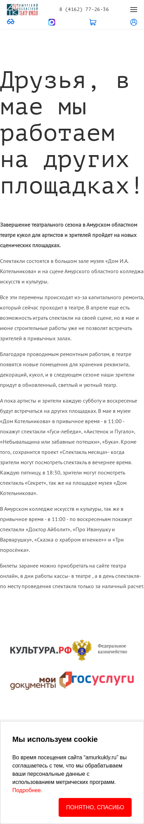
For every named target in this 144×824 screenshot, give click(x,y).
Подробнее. (27, 790)
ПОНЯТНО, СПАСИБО (95, 807)
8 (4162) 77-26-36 (84, 9)
